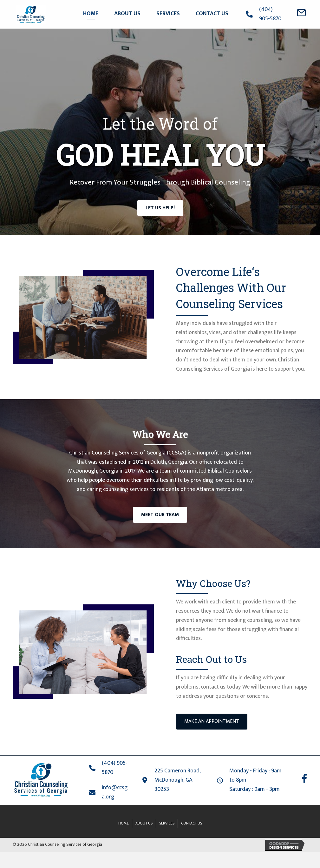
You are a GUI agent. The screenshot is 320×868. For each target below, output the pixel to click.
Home (123, 823)
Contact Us (191, 823)
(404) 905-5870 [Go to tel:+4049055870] (270, 14)
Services (166, 823)
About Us (144, 823)
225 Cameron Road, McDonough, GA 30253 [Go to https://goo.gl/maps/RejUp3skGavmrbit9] (177, 780)
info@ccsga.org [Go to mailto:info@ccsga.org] (114, 792)
